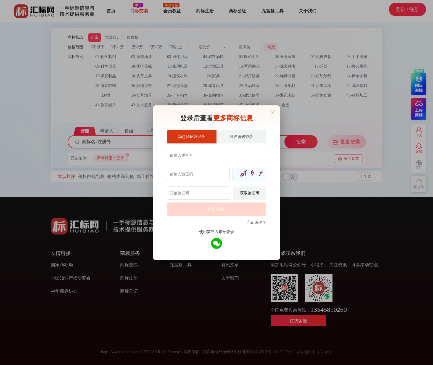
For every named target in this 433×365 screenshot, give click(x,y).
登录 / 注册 (216, 209)
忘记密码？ (256, 222)
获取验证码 (249, 193)
